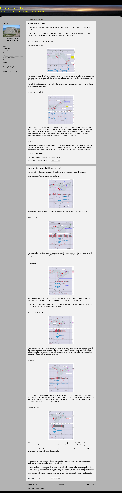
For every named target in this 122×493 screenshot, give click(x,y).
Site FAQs (5, 55)
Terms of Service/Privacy (9, 57)
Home (61, 484)
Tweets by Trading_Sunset (10, 71)
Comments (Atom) (39, 488)
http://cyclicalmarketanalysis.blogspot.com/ (61, 35)
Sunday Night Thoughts (36, 23)
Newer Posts (32, 484)
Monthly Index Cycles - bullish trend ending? (44, 168)
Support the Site (7, 53)
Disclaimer (6, 60)
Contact (5, 62)
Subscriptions (6, 48)
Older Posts (90, 484)
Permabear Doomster (11, 8)
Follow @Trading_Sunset (10, 67)
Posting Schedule (7, 50)
